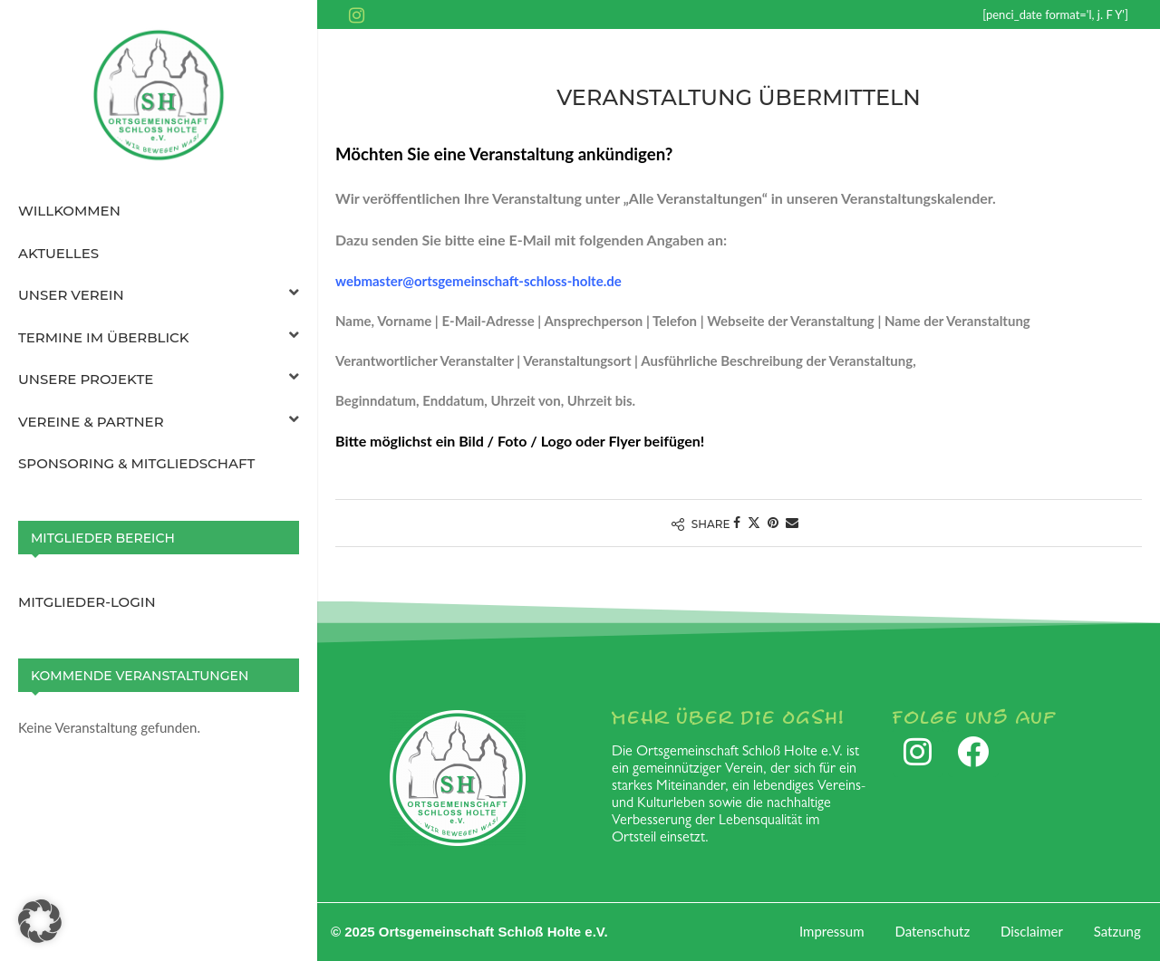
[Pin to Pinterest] (773, 522)
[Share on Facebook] (736, 522)
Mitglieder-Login (87, 601)
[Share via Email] (792, 522)
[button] (40, 921)
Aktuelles (58, 253)
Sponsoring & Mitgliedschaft (136, 463)
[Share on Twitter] (754, 522)
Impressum (832, 931)
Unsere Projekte (158, 379)
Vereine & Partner (158, 422)
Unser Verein (158, 295)
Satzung (1117, 931)
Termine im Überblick (158, 338)
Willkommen (69, 210)
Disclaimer (1031, 931)
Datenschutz (932, 931)
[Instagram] (356, 14)
